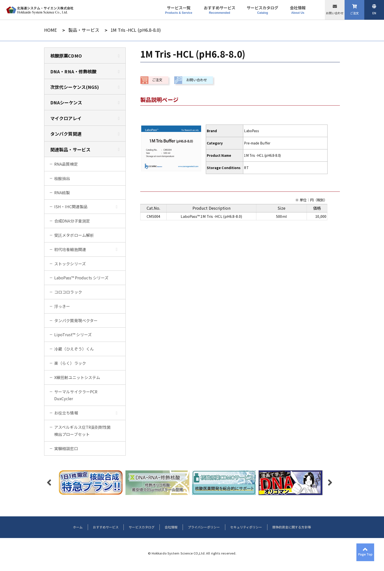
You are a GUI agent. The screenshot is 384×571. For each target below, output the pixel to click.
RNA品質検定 (66, 164)
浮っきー (62, 306)
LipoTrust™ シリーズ (73, 334)
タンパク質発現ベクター (76, 320)
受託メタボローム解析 (74, 235)
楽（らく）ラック (70, 363)
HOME (50, 30)
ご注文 (354, 13)
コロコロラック (68, 292)
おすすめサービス (106, 527)
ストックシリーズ (70, 264)
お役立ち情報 (66, 413)
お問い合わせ (335, 13)
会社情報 (171, 527)
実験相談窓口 (66, 448)
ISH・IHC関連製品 (70, 206)
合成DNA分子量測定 (72, 221)
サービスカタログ (142, 527)
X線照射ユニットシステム (77, 377)
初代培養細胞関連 (70, 249)
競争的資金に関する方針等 (291, 527)
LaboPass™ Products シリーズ (81, 278)
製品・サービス (84, 30)
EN (374, 13)
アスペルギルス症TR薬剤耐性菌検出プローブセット (82, 430)
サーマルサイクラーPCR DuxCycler (75, 395)
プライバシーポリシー (204, 527)
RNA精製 (62, 192)
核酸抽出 (62, 178)
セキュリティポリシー (246, 527)
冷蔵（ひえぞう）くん (74, 349)
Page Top (365, 554)
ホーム (78, 527)
